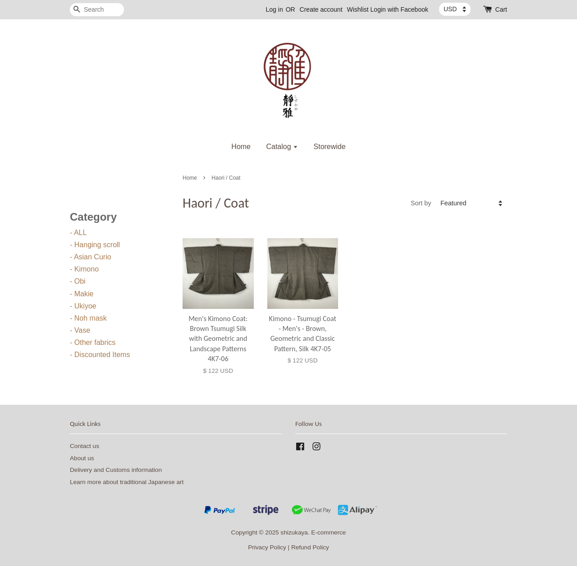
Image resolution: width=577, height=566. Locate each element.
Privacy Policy (267, 547)
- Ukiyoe (83, 306)
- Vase (80, 330)
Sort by (421, 203)
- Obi (78, 281)
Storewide (330, 146)
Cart (501, 9)
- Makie (81, 294)
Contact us (84, 446)
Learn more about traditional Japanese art (126, 482)
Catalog (282, 146)
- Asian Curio (90, 257)
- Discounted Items (100, 354)
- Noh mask (88, 318)
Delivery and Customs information (116, 469)
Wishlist (357, 9)
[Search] (97, 9)
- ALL (78, 232)
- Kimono (84, 269)
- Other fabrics (92, 342)
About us (82, 458)
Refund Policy (310, 547)
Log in (274, 9)
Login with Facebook (399, 9)
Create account (321, 9)
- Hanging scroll (95, 245)
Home (241, 146)
